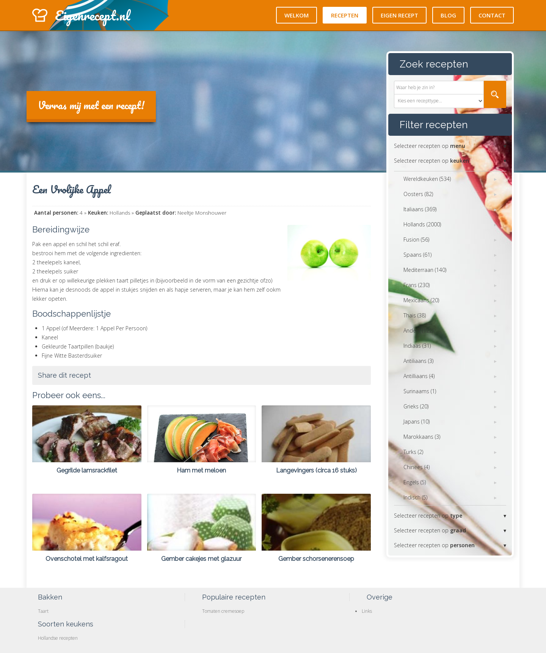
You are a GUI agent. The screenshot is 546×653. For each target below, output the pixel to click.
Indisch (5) (415, 497)
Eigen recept (399, 15)
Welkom (296, 15)
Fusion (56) (416, 239)
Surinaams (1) (419, 391)
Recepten (344, 15)
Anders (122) (418, 330)
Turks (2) (413, 451)
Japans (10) (416, 421)
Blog (448, 15)
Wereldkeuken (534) (427, 178)
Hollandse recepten (58, 638)
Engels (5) (414, 482)
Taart (43, 611)
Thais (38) (414, 315)
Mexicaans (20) (421, 300)
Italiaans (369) (419, 209)
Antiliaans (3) (418, 360)
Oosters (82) (418, 194)
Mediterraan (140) (424, 269)
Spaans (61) (417, 254)
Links (367, 611)
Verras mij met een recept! (91, 105)
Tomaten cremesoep (223, 611)
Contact (492, 15)
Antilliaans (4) (419, 376)
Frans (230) (416, 285)
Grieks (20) (415, 406)
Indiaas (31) (417, 345)
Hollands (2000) (422, 224)
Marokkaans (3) (421, 436)
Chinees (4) (416, 467)
